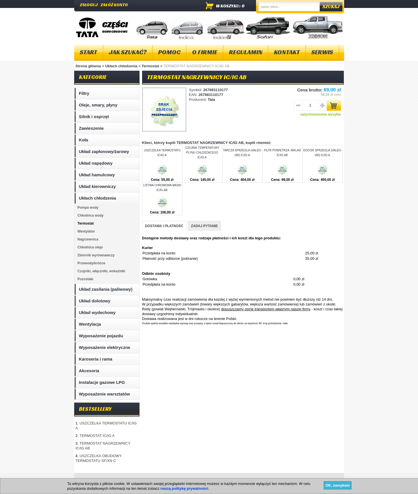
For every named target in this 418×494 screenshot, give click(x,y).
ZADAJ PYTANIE (204, 226)
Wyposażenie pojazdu (101, 335)
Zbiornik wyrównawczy (96, 255)
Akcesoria (89, 370)
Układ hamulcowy (97, 174)
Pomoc (169, 52)
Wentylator (86, 231)
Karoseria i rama (96, 359)
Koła (83, 139)
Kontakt (287, 52)
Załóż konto (114, 4)
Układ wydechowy (97, 312)
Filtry (84, 93)
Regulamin (245, 52)
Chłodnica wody (91, 215)
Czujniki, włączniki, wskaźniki (101, 271)
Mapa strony (88, 480)
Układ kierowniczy (97, 186)
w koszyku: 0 (230, 6)
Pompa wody (88, 208)
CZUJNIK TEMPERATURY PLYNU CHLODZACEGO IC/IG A (202, 152)
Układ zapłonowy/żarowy (104, 151)
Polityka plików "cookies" (160, 480)
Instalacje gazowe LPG (102, 382)
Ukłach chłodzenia (121, 66)
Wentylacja (90, 324)
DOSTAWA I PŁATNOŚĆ (164, 226)
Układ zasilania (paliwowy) (105, 289)
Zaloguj (89, 4)
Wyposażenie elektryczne (104, 347)
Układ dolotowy (95, 300)
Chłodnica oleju (90, 247)
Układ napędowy (96, 163)
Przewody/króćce (91, 263)
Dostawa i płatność (203, 480)
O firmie (204, 52)
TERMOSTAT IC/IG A (97, 436)
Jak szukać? (128, 52)
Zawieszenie (91, 128)
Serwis (322, 52)
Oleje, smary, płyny (98, 104)
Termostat (151, 66)
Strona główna (88, 66)
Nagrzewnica (88, 239)
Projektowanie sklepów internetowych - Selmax (311, 489)
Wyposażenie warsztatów (104, 394)
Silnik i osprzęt (94, 116)
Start (88, 52)
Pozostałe (85, 279)
